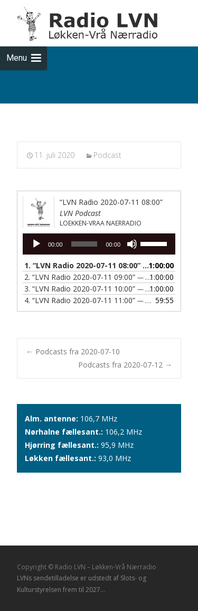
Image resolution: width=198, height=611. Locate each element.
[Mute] (132, 244)
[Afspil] (36, 244)
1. (88, 265)
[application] (99, 244)
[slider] (84, 244)
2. (88, 277)
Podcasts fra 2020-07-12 (125, 365)
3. (88, 289)
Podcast (107, 155)
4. (88, 300)
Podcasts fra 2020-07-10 (73, 351)
